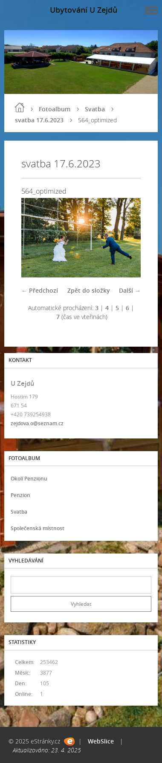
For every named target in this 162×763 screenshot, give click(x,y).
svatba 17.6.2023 (39, 120)
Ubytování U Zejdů (83, 10)
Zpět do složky (88, 290)
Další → (130, 290)
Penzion (20, 495)
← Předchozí (39, 290)
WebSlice (101, 741)
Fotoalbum (54, 109)
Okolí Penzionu (29, 478)
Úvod (19, 107)
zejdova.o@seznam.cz (37, 423)
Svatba (95, 109)
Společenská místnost (37, 528)
